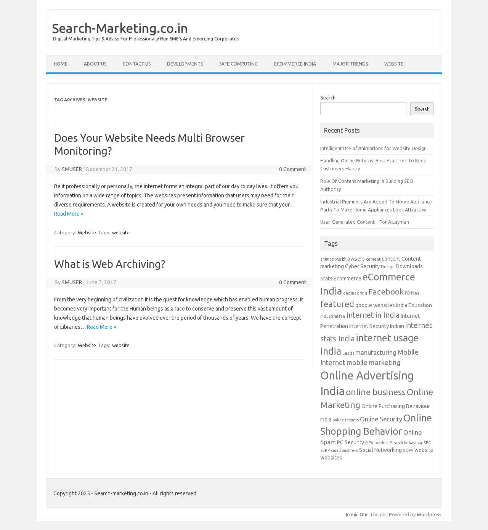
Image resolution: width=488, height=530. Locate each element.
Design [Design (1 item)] (388, 266)
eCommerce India (295, 63)
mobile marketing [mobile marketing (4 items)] (373, 362)
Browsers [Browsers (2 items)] (353, 259)
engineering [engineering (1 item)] (355, 293)
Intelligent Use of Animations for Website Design (373, 148)
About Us (95, 63)
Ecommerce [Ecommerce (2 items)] (347, 278)
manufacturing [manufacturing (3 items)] (375, 352)
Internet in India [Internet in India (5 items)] (373, 315)
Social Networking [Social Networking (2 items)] (380, 450)
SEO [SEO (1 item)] (428, 442)
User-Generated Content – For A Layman (364, 221)
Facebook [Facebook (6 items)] (386, 291)
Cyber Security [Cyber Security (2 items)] (362, 266)
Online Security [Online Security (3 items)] (381, 419)
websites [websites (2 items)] (331, 458)
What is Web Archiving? (109, 264)
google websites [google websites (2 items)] (375, 305)
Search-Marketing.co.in (120, 28)
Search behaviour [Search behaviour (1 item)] (406, 442)
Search (328, 97)
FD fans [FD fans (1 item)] (412, 293)
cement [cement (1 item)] (373, 259)
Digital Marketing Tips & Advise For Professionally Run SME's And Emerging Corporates (146, 38)
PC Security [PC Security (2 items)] (350, 442)
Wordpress (429, 514)
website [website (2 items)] (423, 450)
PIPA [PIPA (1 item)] (369, 442)
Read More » (68, 214)
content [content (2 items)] (391, 259)
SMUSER (72, 169)
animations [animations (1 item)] (330, 259)
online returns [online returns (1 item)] (345, 420)
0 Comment (292, 169)
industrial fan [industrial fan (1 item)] (332, 316)
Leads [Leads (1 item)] (348, 353)
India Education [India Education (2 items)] (414, 305)
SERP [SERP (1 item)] (325, 450)
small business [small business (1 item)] (344, 450)
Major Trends (350, 63)
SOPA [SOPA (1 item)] (408, 450)
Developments (185, 63)
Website (393, 63)
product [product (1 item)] (381, 442)
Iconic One (357, 514)
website (121, 232)
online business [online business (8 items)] (376, 392)
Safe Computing (238, 63)
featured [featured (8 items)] (337, 304)
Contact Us (137, 63)
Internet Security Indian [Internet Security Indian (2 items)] (376, 326)
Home (60, 63)
